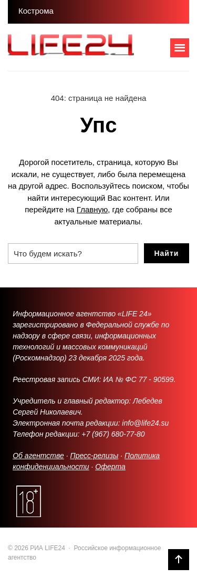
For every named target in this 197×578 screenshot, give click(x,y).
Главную (92, 209)
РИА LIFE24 (86, 47)
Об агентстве (38, 455)
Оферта (110, 466)
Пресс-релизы (94, 455)
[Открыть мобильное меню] (179, 47)
